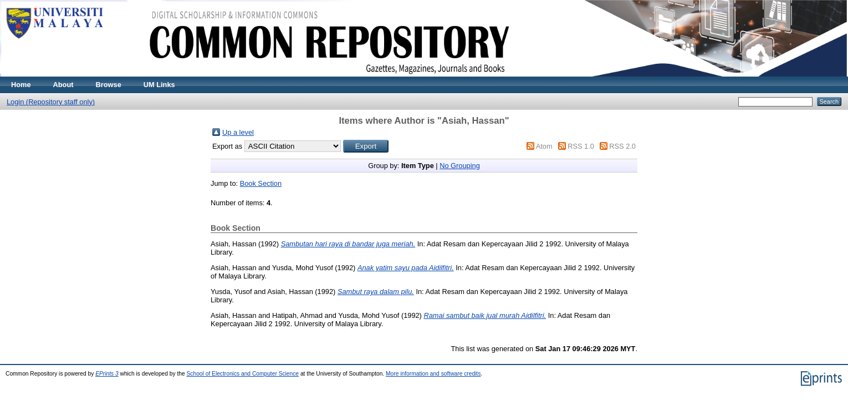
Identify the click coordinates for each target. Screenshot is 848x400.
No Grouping (460, 165)
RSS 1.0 (581, 146)
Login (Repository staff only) (51, 102)
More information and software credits (433, 374)
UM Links (159, 84)
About (63, 84)
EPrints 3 (107, 374)
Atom (544, 146)
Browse (108, 84)
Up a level (238, 132)
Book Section (261, 183)
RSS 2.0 (622, 146)
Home (21, 84)
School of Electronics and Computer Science (243, 374)
